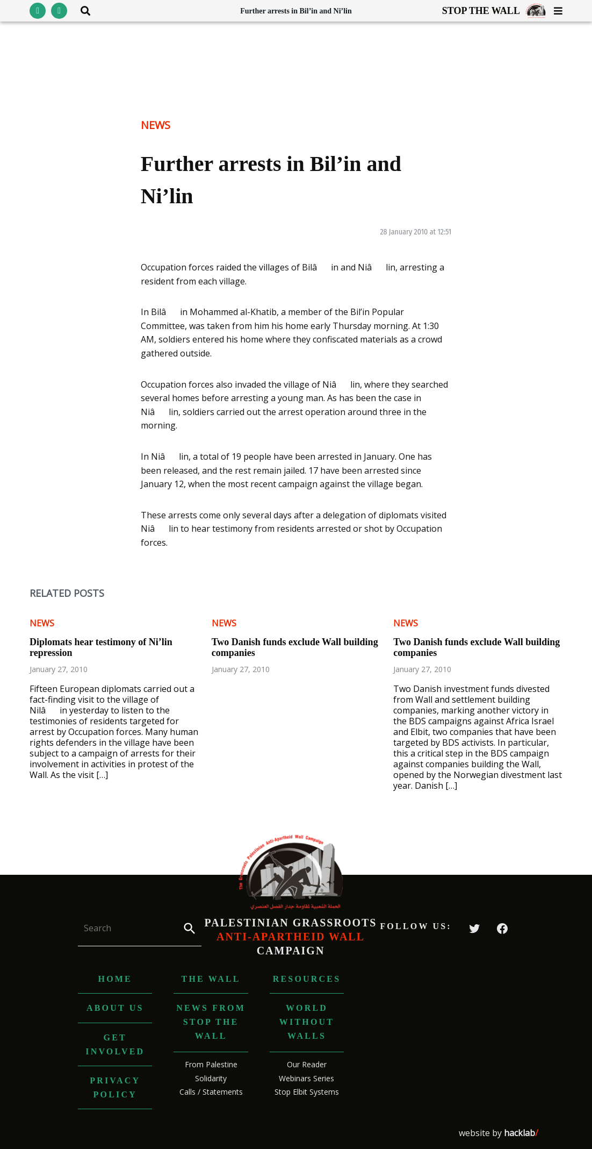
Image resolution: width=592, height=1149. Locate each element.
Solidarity (211, 1078)
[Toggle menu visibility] (554, 11)
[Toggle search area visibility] (81, 11)
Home (115, 978)
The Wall (211, 978)
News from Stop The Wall (211, 1021)
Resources (307, 978)
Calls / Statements (211, 1092)
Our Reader (307, 1064)
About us (115, 1007)
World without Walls (306, 1021)
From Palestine (211, 1064)
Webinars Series (306, 1078)
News (155, 125)
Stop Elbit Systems (307, 1092)
